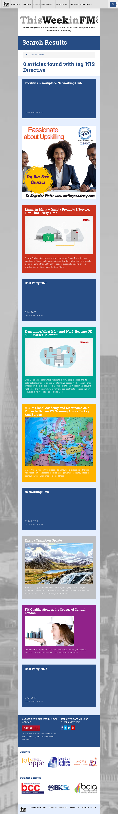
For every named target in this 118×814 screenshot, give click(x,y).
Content (16, 4)
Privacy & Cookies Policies (83, 807)
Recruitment (48, 4)
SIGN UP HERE (32, 728)
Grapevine (27, 4)
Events (36, 4)
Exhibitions (62, 4)
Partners (74, 4)
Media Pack (86, 4)
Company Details (38, 807)
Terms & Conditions (58, 807)
